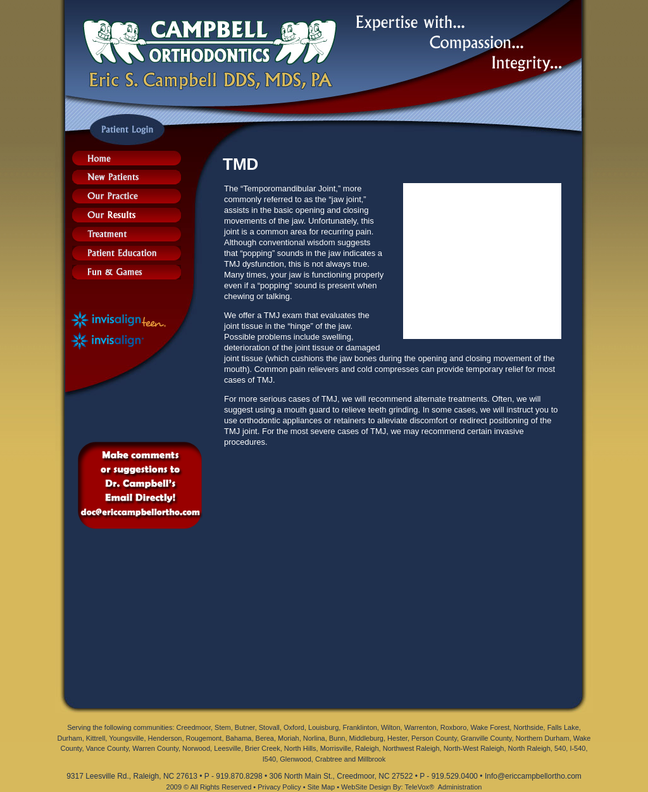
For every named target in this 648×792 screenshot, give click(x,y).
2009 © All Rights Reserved (209, 787)
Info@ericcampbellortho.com (533, 776)
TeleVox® (420, 787)
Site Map (321, 787)
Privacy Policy (279, 787)
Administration (460, 787)
